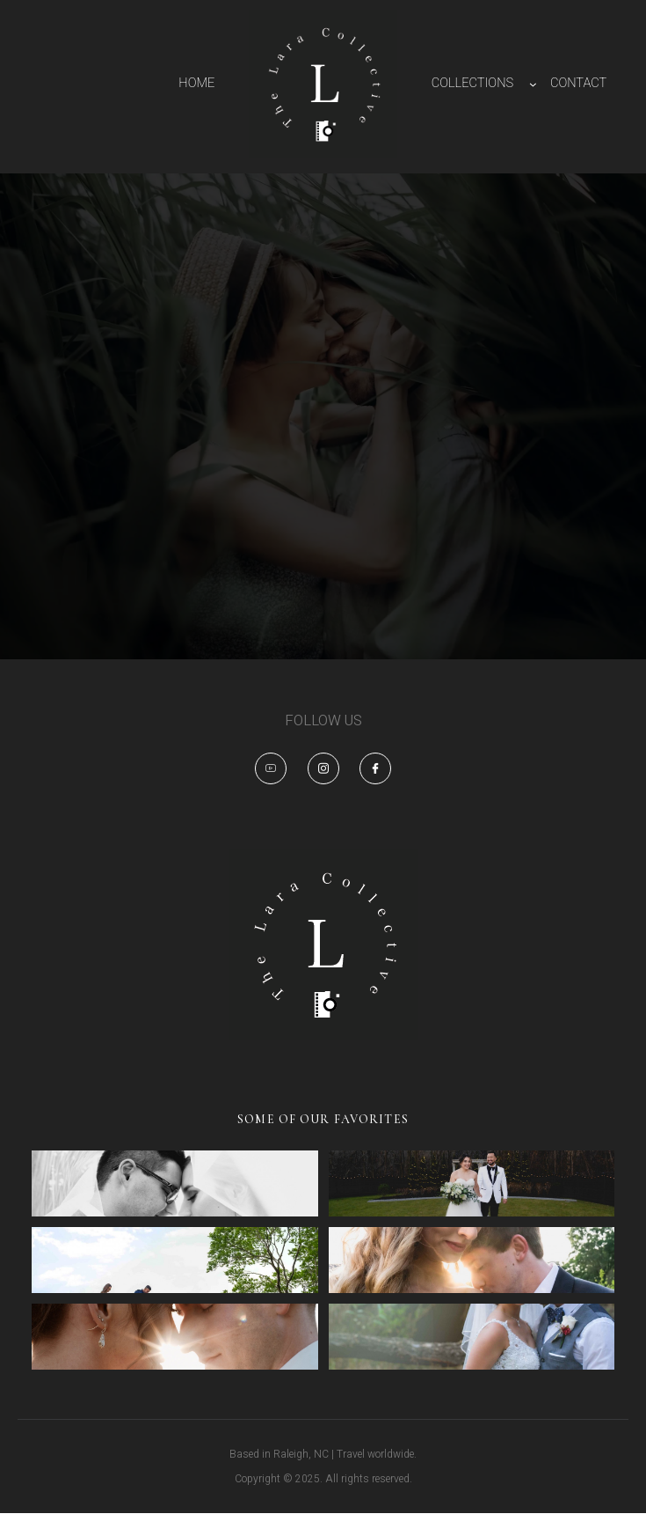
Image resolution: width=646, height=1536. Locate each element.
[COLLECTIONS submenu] (533, 84)
